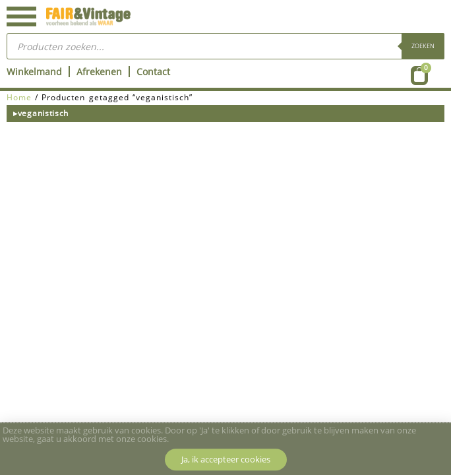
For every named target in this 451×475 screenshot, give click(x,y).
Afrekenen (99, 71)
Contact (153, 71)
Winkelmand (34, 71)
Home (19, 97)
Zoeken (423, 46)
